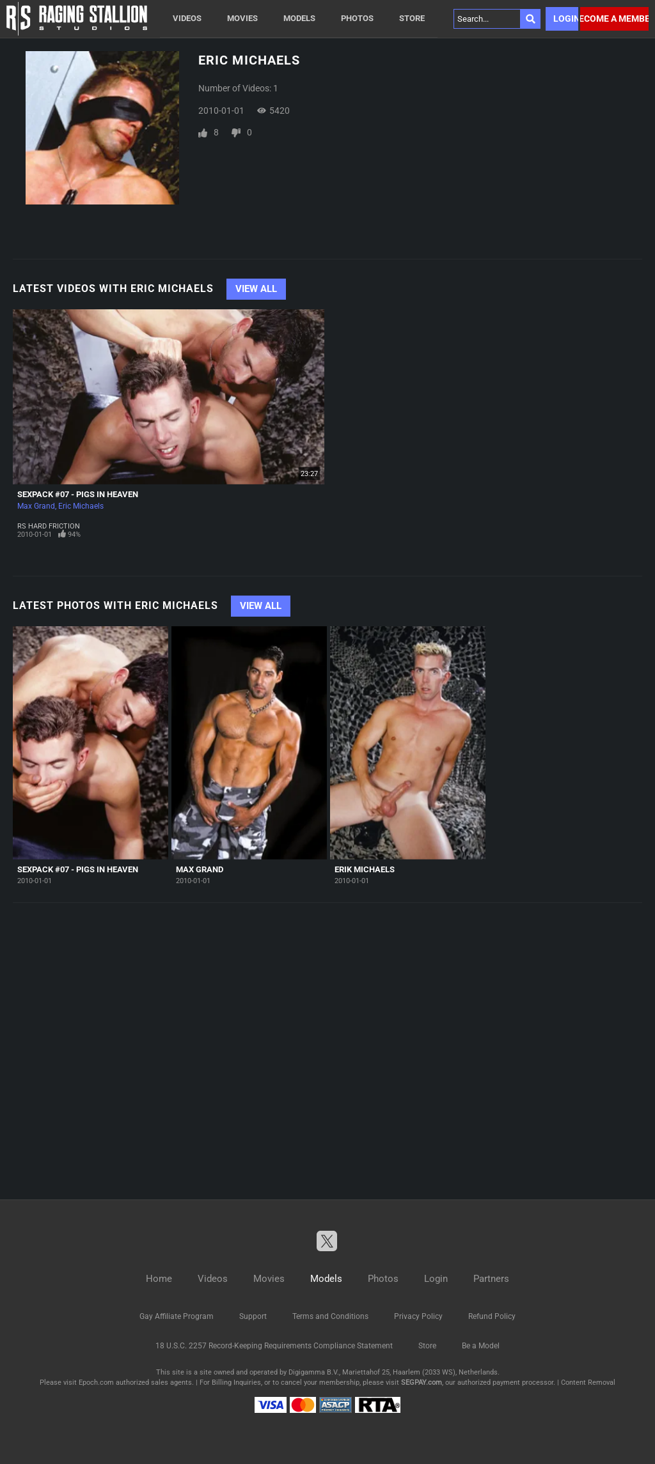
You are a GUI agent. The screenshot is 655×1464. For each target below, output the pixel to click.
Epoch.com (96, 1382)
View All (256, 289)
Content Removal (588, 1382)
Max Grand (36, 506)
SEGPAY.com (421, 1382)
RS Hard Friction (48, 526)
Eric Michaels (81, 506)
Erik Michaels (365, 869)
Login (565, 18)
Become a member (614, 18)
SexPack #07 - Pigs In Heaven (77, 494)
